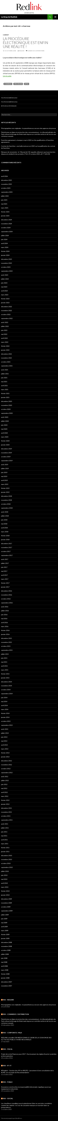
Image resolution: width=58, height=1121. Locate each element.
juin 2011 (4, 832)
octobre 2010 (5, 863)
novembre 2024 (6, 224)
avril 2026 (4, 176)
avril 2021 (4, 385)
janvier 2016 (5, 634)
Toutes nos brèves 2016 (9, 102)
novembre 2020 (6, 405)
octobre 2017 (5, 551)
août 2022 (4, 322)
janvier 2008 (5, 978)
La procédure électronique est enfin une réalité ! (25, 42)
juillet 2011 (5, 828)
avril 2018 (4, 528)
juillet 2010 (5, 871)
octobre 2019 (5, 457)
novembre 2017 (6, 547)
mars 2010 (4, 887)
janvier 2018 (5, 539)
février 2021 (5, 393)
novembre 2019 (6, 453)
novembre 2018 (6, 500)
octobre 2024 (5, 228)
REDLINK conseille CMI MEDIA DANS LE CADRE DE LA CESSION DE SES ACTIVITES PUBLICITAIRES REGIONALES (26, 1038)
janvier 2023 (5, 303)
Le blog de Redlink (9, 17)
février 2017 (5, 583)
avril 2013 (4, 745)
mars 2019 (4, 484)
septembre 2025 (7, 192)
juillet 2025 (5, 196)
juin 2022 (4, 330)
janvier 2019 (5, 492)
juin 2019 (4, 472)
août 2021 (4, 370)
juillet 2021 (5, 374)
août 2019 (4, 464)
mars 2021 (4, 389)
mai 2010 (4, 879)
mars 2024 (4, 247)
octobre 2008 (5, 950)
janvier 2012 (5, 804)
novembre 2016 (6, 595)
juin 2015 (4, 658)
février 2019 (5, 488)
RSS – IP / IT (7, 1065)
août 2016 (4, 607)
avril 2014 (4, 705)
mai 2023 (4, 287)
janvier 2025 (5, 216)
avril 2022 (4, 338)
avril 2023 (4, 291)
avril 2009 (4, 926)
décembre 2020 (6, 401)
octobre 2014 (5, 690)
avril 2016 (4, 622)
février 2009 (5, 934)
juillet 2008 (5, 954)
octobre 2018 (5, 504)
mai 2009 (4, 923)
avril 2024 (4, 243)
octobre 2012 (5, 769)
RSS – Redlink (8, 1000)
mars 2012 (4, 796)
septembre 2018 (7, 508)
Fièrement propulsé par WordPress (11, 1118)
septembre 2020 (7, 413)
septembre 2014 (7, 693)
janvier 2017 (5, 587)
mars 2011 (4, 844)
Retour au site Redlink (9, 106)
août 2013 (4, 729)
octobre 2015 (5, 646)
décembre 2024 (6, 220)
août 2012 (4, 776)
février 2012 (5, 800)
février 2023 (5, 299)
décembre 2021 (6, 354)
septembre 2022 (7, 318)
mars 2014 (4, 709)
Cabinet (6, 35)
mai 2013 (4, 741)
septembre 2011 (7, 820)
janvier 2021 (5, 397)
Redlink (21, 51)
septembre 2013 (7, 725)
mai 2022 (4, 334)
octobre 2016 (5, 599)
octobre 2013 (5, 721)
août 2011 (4, 824)
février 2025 (5, 212)
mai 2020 (4, 429)
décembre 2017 (6, 543)
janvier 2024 (5, 255)
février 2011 (5, 848)
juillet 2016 (5, 611)
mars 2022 (4, 342)
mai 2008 (4, 962)
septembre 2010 (7, 867)
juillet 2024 (5, 235)
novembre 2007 (6, 986)
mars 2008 (4, 970)
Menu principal (55, 17)
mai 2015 (4, 662)
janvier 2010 (5, 895)
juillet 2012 (5, 780)
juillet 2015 (5, 654)
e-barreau (8, 84)
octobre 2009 (5, 907)
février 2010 (5, 891)
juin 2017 (4, 567)
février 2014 (5, 713)
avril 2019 (4, 480)
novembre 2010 (6, 859)
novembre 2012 (6, 765)
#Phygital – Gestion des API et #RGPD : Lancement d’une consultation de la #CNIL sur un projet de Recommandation (27, 1071)
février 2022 (5, 346)
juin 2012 (4, 784)
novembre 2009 (6, 903)
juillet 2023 (5, 279)
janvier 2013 (5, 757)
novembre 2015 (6, 642)
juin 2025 (4, 200)
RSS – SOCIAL (8, 1098)
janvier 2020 (5, 445)
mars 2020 (4, 437)
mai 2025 (4, 204)
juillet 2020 (5, 421)
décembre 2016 (6, 591)
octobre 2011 (5, 816)
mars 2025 (4, 208)
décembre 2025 (6, 180)
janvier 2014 (5, 717)
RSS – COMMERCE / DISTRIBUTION (16, 1014)
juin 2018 (4, 520)
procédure (18, 84)
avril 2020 (4, 433)
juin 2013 (4, 737)
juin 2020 (4, 425)
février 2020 (5, 441)
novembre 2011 (6, 812)
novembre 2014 (6, 686)
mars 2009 (4, 930)
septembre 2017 (7, 555)
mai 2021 (4, 382)
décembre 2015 (6, 638)
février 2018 (5, 536)
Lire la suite (7, 76)
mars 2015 (4, 670)
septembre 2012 (7, 772)
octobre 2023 (5, 267)
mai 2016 (4, 618)
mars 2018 (4, 532)
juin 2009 (4, 919)
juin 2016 (4, 615)
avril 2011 (4, 840)
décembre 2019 (6, 449)
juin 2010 (4, 875)
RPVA (26, 84)
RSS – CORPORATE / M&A (12, 1033)
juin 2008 (4, 958)
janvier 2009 (5, 938)
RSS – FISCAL (7, 1049)
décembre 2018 (6, 496)
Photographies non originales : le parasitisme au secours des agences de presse (28, 128)
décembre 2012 (6, 761)
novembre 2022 (6, 310)
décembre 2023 (6, 259)
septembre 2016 (7, 603)
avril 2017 (4, 575)
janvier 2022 (5, 350)
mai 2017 (4, 571)
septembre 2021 (7, 366)
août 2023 (4, 275)
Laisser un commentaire (36, 51)
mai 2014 (4, 701)
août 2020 (4, 417)
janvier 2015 (5, 678)
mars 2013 (4, 749)
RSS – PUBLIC (8, 1082)
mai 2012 (4, 788)
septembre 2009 (7, 911)
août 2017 (4, 559)
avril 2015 (4, 666)
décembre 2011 (6, 808)
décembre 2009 (6, 899)
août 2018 (4, 512)
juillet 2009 (5, 915)
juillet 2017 (5, 563)
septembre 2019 (7, 460)
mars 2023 (4, 295)
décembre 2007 (6, 982)
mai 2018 (4, 524)
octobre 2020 (5, 409)
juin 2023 (4, 283)
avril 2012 (4, 792)
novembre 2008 (6, 946)
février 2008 (5, 974)
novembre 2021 (6, 358)
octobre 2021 (5, 362)
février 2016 (5, 630)
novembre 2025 (6, 184)
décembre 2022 (6, 306)
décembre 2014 (6, 682)
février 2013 (5, 753)
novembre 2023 (6, 263)
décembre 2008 (6, 942)
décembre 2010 (6, 855)
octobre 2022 (5, 314)
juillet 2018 (5, 516)
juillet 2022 (5, 326)
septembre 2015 (7, 650)
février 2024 (5, 251)
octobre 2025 (5, 188)
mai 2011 (4, 836)
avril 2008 (4, 966)
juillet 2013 (5, 733)
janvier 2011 (5, 851)
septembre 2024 (7, 231)
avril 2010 (4, 883)
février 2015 (5, 674)
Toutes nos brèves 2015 (9, 98)
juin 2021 (4, 378)
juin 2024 (4, 239)
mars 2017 (4, 579)
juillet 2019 (5, 468)
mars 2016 (4, 626)
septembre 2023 (7, 271)
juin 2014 (4, 697)
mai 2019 (4, 476)
